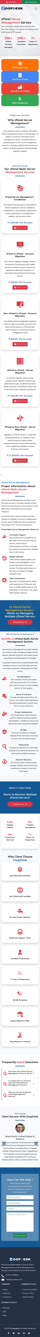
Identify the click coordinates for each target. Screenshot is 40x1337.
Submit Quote (20, 1235)
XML (4, 1311)
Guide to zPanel (20, 79)
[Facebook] (8, 1333)
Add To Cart (20, 228)
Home (5, 1289)
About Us (6, 1293)
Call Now (11, 2)
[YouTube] (29, 1333)
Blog (4, 1315)
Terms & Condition (30, 1289)
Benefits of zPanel (20, 91)
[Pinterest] (24, 1333)
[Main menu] (36, 8)
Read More (20, 622)
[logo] (20, 1259)
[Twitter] (14, 1333)
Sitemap (6, 1308)
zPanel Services (20, 67)
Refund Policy (28, 1297)
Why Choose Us (20, 103)
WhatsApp (31, 2)
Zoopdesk (15, 1328)
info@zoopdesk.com (14, 1279)
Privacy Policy (28, 1293)
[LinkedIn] (19, 1333)
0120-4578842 (12, 1275)
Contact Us (7, 1297)
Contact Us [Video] (20, 804)
